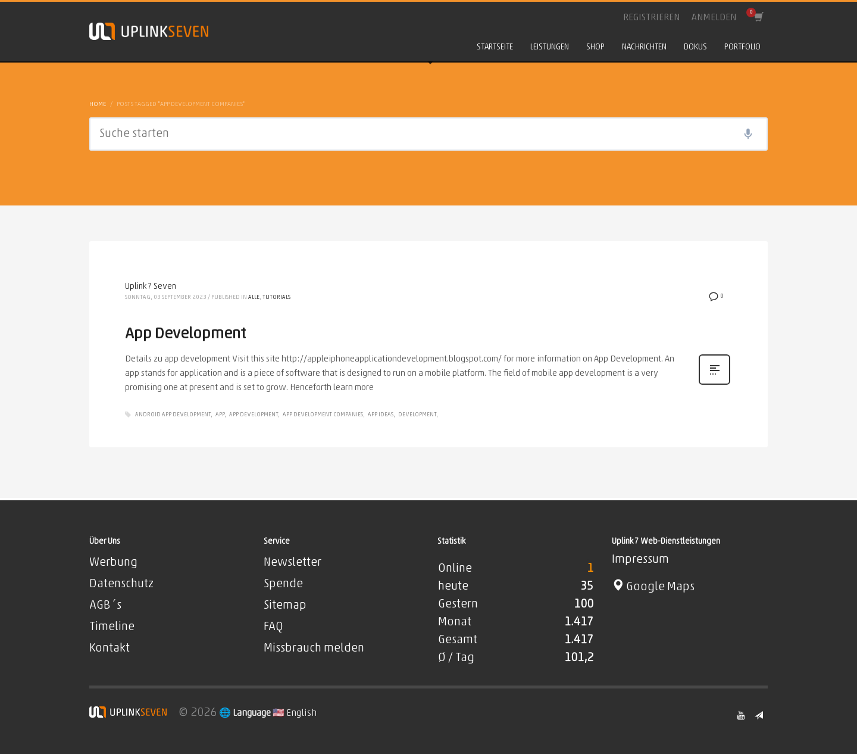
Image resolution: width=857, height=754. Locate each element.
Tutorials (276, 297)
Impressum (640, 560)
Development (417, 415)
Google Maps (653, 587)
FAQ (273, 627)
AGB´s (105, 606)
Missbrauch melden (314, 649)
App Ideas (380, 415)
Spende (283, 584)
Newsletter (292, 563)
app (219, 415)
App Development (185, 334)
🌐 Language (246, 713)
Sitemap (285, 606)
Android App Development (173, 415)
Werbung (113, 563)
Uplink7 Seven (150, 286)
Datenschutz (121, 584)
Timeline (112, 627)
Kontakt (109, 649)
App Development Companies (323, 415)
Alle (253, 297)
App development (253, 415)
